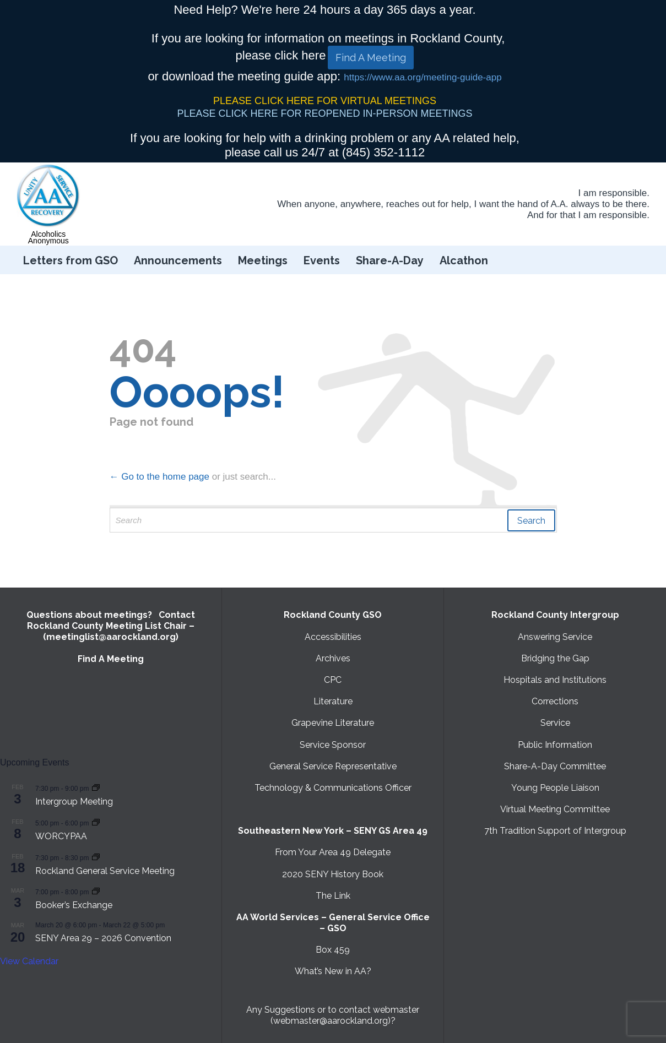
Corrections (555, 701)
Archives (333, 658)
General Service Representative (333, 766)
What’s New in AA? (333, 971)
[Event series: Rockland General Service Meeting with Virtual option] (96, 857)
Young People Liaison (555, 788)
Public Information (555, 745)
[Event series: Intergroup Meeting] (96, 788)
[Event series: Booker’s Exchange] (96, 891)
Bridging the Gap (555, 658)
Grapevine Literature (332, 723)
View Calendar (29, 961)
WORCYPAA (61, 836)
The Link (333, 895)
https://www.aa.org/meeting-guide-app (422, 77)
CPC (333, 680)
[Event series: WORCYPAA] (96, 822)
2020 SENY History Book (332, 874)
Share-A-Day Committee (555, 766)
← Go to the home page (159, 476)
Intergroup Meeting (74, 801)
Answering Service (555, 637)
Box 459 (333, 949)
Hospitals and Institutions (555, 680)
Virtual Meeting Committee (555, 809)
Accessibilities (333, 637)
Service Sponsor (333, 745)
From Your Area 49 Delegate (333, 852)
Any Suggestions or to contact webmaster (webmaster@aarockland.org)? (332, 1015)
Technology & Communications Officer (333, 788)
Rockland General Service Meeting (105, 871)
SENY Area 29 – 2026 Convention (103, 938)
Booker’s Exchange (73, 905)
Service (555, 723)
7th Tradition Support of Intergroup (555, 830)
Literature (333, 701)
